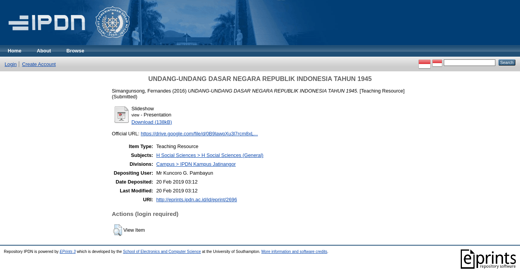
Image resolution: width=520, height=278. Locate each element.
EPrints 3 (68, 251)
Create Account (39, 64)
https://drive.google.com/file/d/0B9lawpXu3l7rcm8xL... (199, 133)
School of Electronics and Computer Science (162, 251)
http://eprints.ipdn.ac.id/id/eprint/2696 (196, 199)
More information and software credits (294, 251)
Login (11, 64)
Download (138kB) (152, 122)
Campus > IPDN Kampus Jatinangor (196, 164)
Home (15, 51)
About (44, 51)
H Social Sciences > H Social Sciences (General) (209, 155)
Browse (75, 51)
